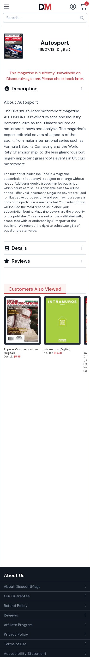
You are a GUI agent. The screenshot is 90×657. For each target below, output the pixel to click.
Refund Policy (16, 605)
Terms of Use (15, 644)
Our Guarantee (17, 596)
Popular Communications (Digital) (21, 351)
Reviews (11, 615)
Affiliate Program (18, 625)
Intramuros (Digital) (57, 349)
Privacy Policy (16, 634)
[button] (45, 88)
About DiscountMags (22, 586)
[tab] (45, 88)
